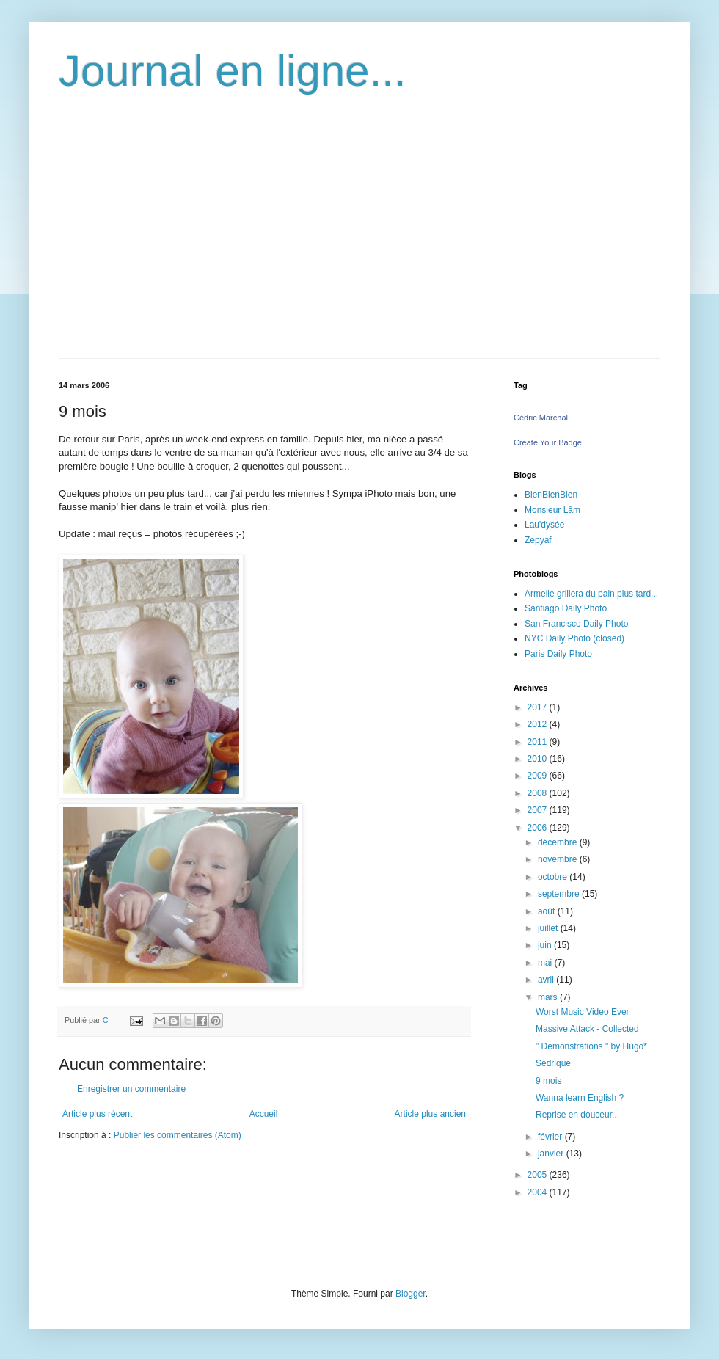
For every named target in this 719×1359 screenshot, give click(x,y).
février (551, 1137)
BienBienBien (551, 494)
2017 (539, 707)
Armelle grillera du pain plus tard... (591, 594)
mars (549, 997)
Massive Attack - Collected (587, 1029)
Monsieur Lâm (552, 510)
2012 (539, 724)
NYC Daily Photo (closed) (574, 638)
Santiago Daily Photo (566, 608)
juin (546, 945)
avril (547, 979)
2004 (539, 1192)
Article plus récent (97, 1114)
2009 (539, 775)
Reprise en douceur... (577, 1115)
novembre (559, 859)
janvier (552, 1153)
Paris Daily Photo (558, 654)
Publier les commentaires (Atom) (177, 1135)
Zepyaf (538, 540)
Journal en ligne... (232, 70)
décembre (559, 842)
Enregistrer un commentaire (131, 1089)
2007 (539, 810)
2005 (539, 1175)
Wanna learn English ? (580, 1098)
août (548, 911)
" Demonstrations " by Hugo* (591, 1046)
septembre (560, 894)
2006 (539, 828)
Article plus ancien (430, 1114)
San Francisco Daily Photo (576, 624)
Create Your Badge (548, 442)
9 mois (548, 1081)
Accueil (263, 1114)
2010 (539, 759)
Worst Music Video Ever (582, 1012)
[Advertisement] (359, 248)
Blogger (410, 1294)
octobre (553, 877)
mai (546, 963)
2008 (539, 793)
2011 (539, 742)
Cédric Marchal (541, 417)
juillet (549, 928)
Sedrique (553, 1063)
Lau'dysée (544, 525)
